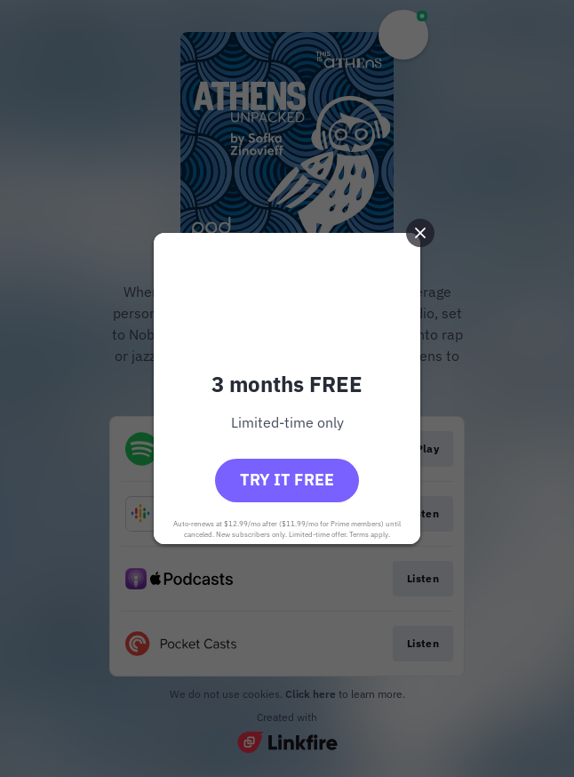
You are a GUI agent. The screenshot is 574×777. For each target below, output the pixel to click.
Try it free (287, 479)
